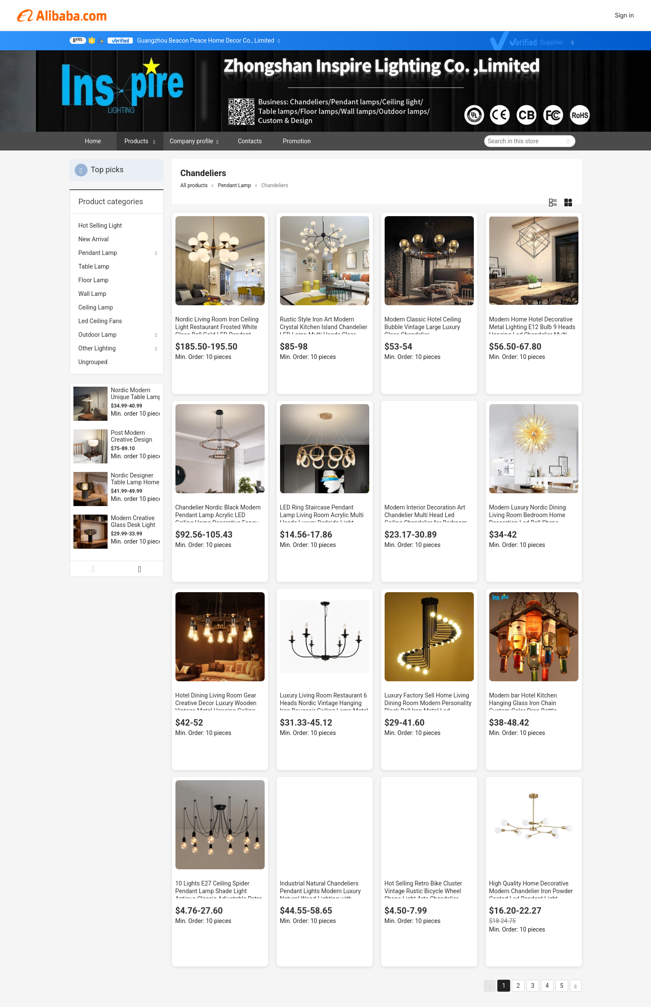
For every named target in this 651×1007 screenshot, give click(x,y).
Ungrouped (93, 362)
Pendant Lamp (98, 252)
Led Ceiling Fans (100, 321)
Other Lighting (97, 348)
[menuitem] (116, 225)
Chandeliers (274, 185)
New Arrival (94, 239)
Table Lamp (94, 266)
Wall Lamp (92, 293)
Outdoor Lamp (98, 334)
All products (194, 185)
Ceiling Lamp (96, 307)
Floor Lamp (94, 280)
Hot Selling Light (100, 225)
